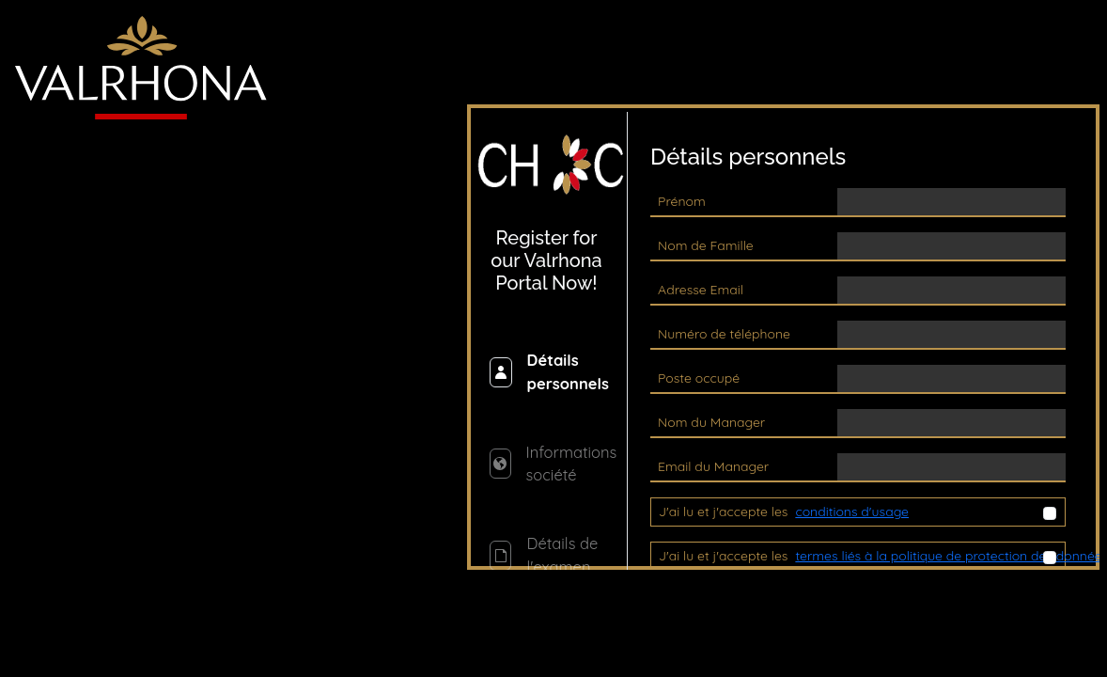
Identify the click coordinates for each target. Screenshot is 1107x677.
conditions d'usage (852, 511)
